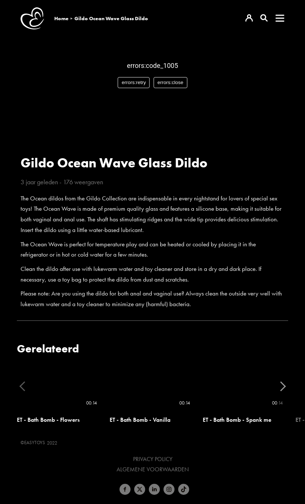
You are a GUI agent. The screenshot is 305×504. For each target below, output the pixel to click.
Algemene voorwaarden (153, 469)
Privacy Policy (152, 459)
